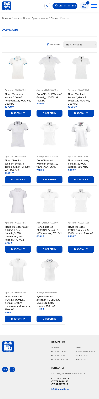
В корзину (18, 113)
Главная (6, 18)
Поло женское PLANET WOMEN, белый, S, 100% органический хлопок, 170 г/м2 (18, 303)
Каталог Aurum (59, 359)
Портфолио (82, 355)
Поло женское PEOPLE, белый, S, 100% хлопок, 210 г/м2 (80, 230)
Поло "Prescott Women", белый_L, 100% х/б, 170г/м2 (47, 164)
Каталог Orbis (58, 351)
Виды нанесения (85, 351)
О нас (79, 348)
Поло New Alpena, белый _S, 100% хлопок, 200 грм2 (78, 164)
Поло (54, 18)
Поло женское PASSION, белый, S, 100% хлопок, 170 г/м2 (49, 230)
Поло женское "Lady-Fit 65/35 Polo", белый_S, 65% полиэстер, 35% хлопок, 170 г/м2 (17, 233)
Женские (65, 18)
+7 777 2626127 (59, 381)
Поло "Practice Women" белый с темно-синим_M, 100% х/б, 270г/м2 (18, 165)
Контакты (81, 359)
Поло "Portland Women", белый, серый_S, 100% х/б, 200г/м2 (79, 99)
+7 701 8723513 (59, 384)
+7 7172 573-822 (60, 378)
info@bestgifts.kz (60, 389)
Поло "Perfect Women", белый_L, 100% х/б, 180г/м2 (49, 97)
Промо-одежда (40, 18)
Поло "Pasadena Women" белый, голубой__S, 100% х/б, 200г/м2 (18, 99)
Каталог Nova (21, 18)
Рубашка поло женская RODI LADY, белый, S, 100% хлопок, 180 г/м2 (48, 301)
